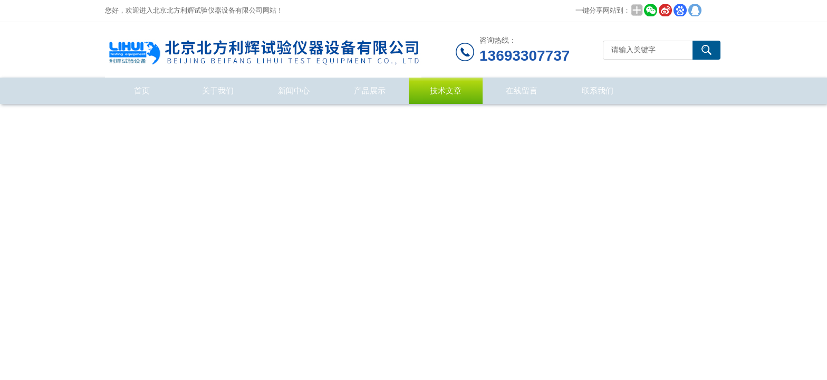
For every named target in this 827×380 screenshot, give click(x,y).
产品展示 (370, 90)
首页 (142, 90)
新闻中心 (294, 90)
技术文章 (445, 90)
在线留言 (521, 90)
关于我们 (218, 90)
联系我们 (597, 90)
